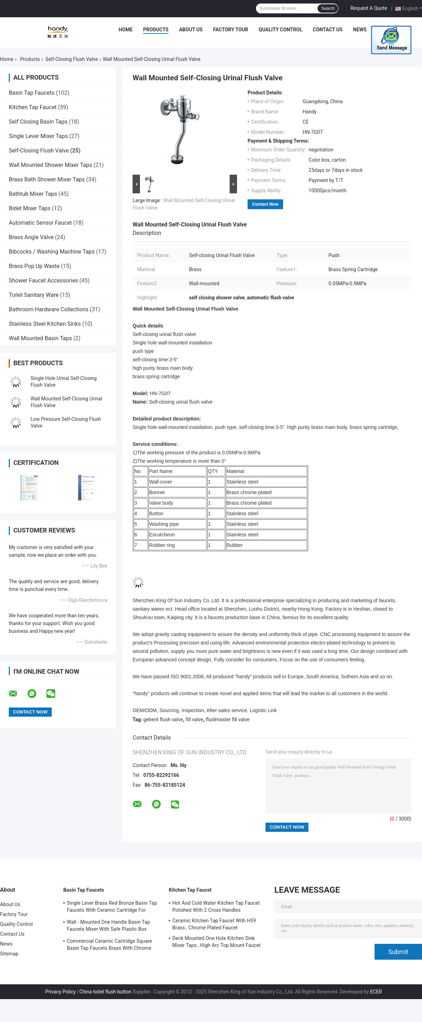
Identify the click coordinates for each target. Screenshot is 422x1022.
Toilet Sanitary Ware (34, 295)
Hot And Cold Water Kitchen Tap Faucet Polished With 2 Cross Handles (216, 906)
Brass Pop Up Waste (34, 266)
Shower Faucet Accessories (43, 280)
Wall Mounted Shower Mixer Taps (50, 165)
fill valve (194, 719)
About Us (191, 29)
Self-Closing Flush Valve (71, 59)
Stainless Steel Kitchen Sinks (45, 323)
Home (126, 29)
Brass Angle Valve (31, 237)
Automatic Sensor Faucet (40, 222)
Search (327, 8)
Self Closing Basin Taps (38, 121)
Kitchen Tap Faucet (33, 107)
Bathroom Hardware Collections (49, 309)
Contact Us (327, 29)
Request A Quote (368, 8)
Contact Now (265, 204)
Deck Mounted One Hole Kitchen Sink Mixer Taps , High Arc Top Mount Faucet (216, 941)
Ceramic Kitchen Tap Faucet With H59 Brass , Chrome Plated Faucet (214, 924)
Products (155, 29)
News (360, 29)
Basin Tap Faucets (32, 92)
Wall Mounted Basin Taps (40, 338)
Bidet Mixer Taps (29, 208)
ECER (376, 992)
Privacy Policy (60, 992)
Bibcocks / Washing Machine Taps (52, 251)
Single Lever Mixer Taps (38, 136)
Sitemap (9, 953)
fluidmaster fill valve (227, 719)
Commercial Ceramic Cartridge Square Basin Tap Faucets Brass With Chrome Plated (109, 945)
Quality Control (280, 29)
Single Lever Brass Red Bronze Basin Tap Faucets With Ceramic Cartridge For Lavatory (112, 907)
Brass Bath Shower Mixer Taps (47, 179)
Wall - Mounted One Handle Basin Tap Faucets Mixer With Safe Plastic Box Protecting (108, 926)
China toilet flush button (105, 992)
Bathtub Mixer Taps (33, 194)
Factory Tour (230, 29)
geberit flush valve (163, 719)
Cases (384, 29)
